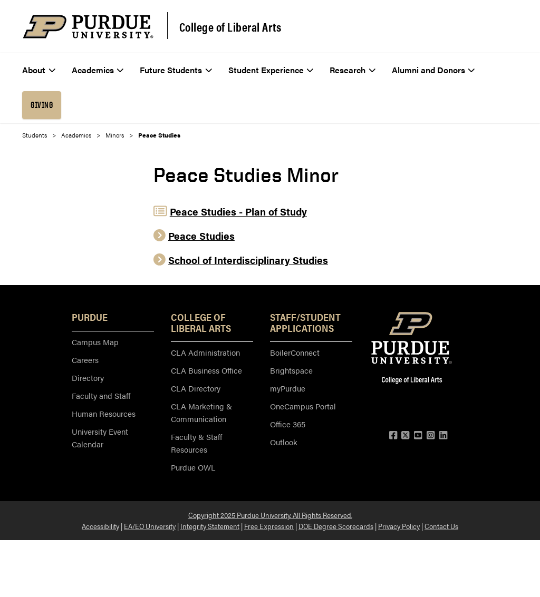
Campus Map (95, 341)
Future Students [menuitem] (176, 70)
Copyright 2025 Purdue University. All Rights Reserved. (270, 515)
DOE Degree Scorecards (335, 526)
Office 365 (287, 423)
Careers (85, 359)
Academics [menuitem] (98, 70)
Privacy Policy (399, 526)
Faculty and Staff (101, 395)
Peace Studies (201, 236)
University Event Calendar (100, 437)
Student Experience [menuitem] (271, 70)
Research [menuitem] (352, 70)
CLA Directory (195, 388)
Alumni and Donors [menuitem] (433, 70)
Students (34, 135)
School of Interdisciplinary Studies (248, 260)
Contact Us (441, 526)
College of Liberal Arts (230, 27)
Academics (76, 135)
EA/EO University (150, 526)
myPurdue (287, 388)
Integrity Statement (209, 526)
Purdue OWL (193, 467)
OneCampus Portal (303, 406)
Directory (88, 377)
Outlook (283, 441)
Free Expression (269, 526)
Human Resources (104, 413)
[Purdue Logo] (88, 26)
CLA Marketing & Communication (201, 412)
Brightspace (291, 370)
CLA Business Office (206, 370)
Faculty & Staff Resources (196, 443)
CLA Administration (205, 352)
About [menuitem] (38, 70)
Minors (114, 135)
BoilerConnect (295, 352)
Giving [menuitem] (42, 105)
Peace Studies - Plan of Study (238, 211)
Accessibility (100, 526)
